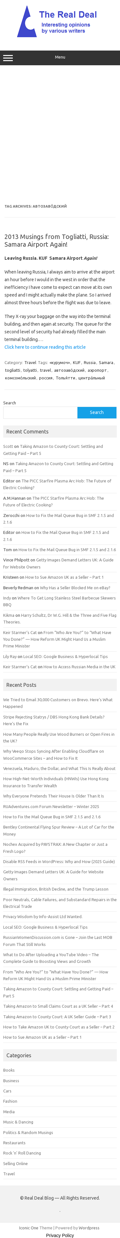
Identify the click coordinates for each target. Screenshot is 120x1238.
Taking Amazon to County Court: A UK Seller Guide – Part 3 (57, 1016)
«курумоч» (60, 362)
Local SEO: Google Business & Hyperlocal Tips (65, 656)
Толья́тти (65, 378)
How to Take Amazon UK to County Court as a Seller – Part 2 (59, 1027)
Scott (8, 446)
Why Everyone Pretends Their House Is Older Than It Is (53, 796)
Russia (90, 362)
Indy (7, 598)
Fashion (10, 1101)
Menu (60, 58)
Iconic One (28, 1228)
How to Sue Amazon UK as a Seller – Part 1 (64, 577)
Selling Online (15, 1163)
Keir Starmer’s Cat (20, 632)
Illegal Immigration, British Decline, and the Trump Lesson (55, 889)
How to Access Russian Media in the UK (80, 666)
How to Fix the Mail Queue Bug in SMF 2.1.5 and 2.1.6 (67, 549)
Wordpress (89, 1228)
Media (9, 1111)
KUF (77, 362)
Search (9, 403)
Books (9, 1070)
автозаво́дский (69, 370)
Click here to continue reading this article (45, 347)
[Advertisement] (60, 135)
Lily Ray (10, 656)
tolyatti (30, 370)
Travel (30, 362)
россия (45, 378)
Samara (106, 362)
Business (11, 1080)
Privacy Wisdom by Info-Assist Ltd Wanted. (43, 916)
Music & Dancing (18, 1122)
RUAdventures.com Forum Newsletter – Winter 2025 (51, 806)
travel (45, 370)
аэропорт (97, 370)
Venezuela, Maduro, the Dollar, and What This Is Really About (59, 768)
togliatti (12, 370)
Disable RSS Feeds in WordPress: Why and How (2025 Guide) (59, 861)
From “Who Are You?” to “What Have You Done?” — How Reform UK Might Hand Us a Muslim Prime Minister (57, 639)
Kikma (8, 615)
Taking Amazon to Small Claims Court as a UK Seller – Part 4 (58, 1006)
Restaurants (14, 1142)
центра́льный (91, 378)
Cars (7, 1091)
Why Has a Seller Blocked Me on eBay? (75, 587)
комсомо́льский (20, 378)
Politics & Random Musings (28, 1132)
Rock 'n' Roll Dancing (22, 1153)
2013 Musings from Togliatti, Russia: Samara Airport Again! (56, 240)
